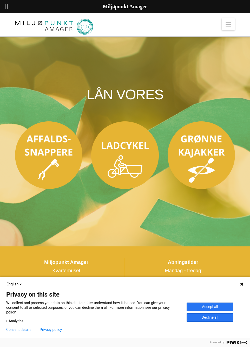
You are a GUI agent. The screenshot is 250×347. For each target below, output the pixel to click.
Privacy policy (51, 330)
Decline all (210, 317)
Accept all (210, 307)
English (14, 284)
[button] (228, 24)
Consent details (18, 330)
